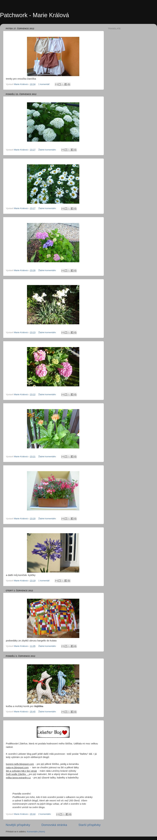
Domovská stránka (54, 825)
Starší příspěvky (89, 825)
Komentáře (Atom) (36, 831)
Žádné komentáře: (47, 149)
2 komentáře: (45, 814)
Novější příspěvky (18, 825)
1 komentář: (44, 84)
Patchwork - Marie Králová (34, 15)
